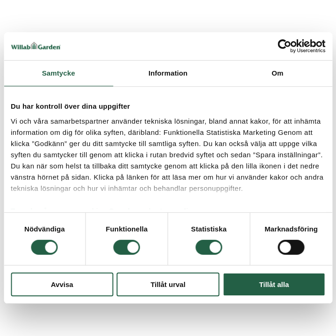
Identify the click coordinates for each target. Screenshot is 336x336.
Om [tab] (277, 73)
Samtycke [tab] (58, 73)
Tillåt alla (274, 284)
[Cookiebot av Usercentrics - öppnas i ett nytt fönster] (284, 46)
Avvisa (62, 284)
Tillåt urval (168, 284)
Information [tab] (168, 73)
